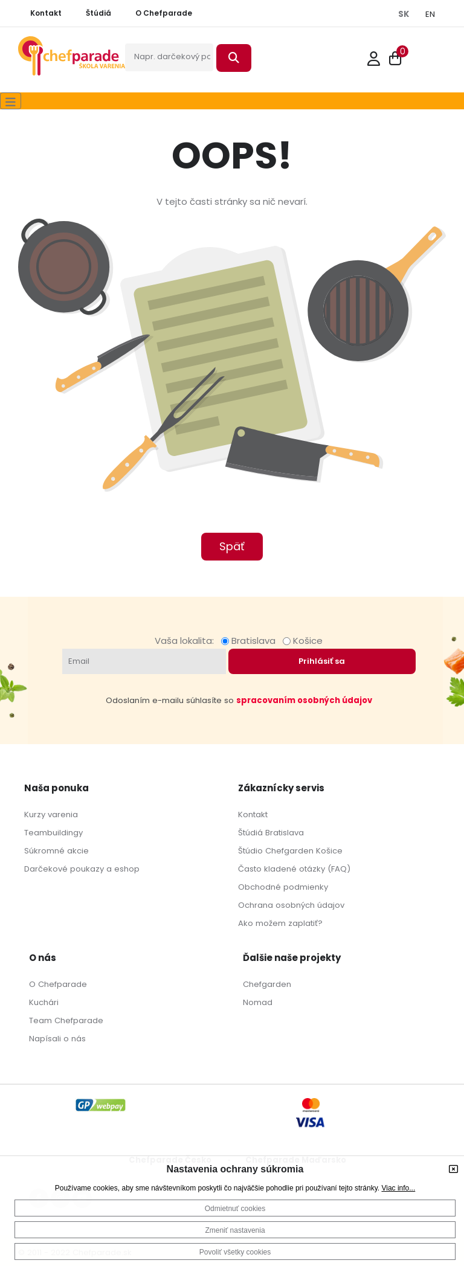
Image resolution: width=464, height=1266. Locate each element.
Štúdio (250, 850)
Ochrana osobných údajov (291, 905)
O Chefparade (58, 984)
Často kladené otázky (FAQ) (294, 869)
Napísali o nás (57, 1038)
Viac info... (398, 1188)
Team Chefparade (66, 1020)
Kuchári (44, 1002)
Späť (232, 546)
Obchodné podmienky (283, 887)
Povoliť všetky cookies (235, 1252)
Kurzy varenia (51, 814)
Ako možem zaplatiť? (280, 923)
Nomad (257, 1002)
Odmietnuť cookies (235, 1208)
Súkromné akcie (56, 850)
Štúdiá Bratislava (271, 832)
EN (430, 14)
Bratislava (250, 640)
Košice (303, 640)
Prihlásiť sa (321, 661)
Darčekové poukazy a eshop (82, 869)
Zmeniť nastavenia (235, 1230)
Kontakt (253, 814)
